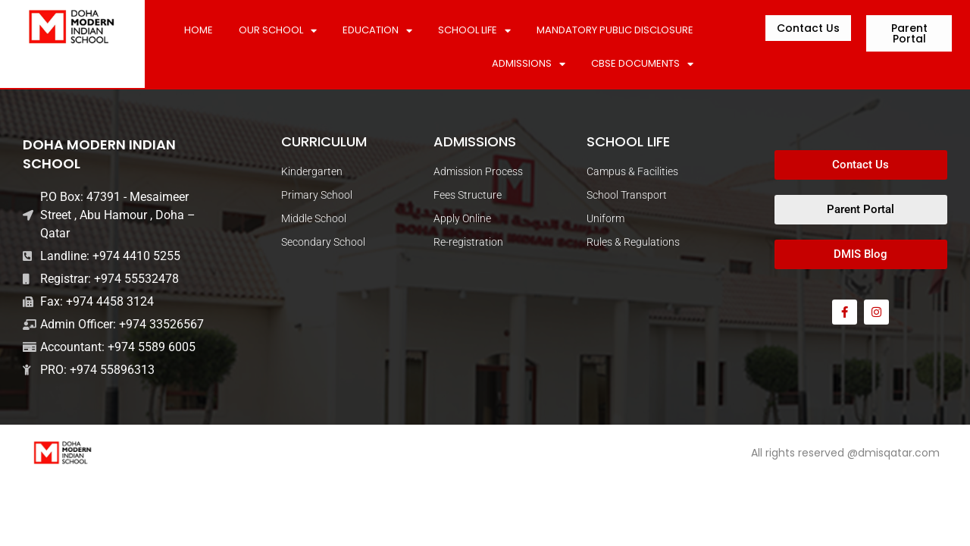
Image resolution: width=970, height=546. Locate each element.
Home (198, 30)
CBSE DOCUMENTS (642, 64)
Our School (278, 30)
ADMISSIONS (528, 64)
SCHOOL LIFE (474, 30)
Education (377, 30)
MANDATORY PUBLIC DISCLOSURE (615, 30)
